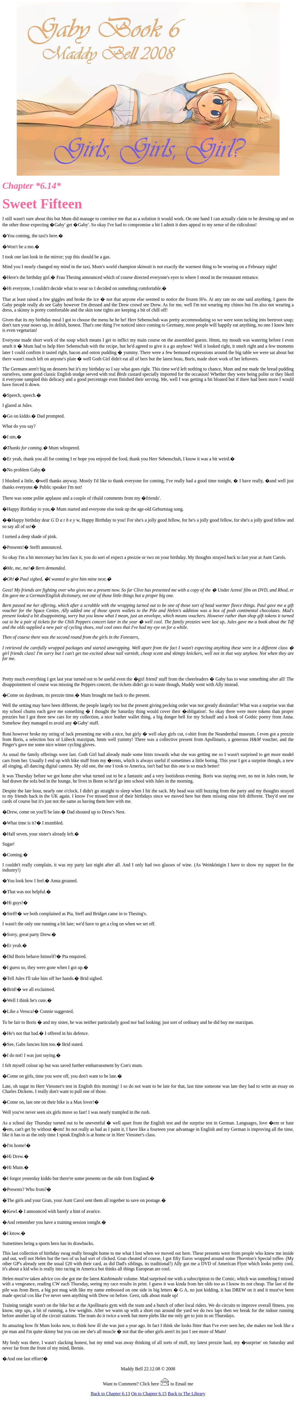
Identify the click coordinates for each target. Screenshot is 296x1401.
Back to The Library (186, 1393)
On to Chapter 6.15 (149, 1393)
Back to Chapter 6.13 (110, 1393)
